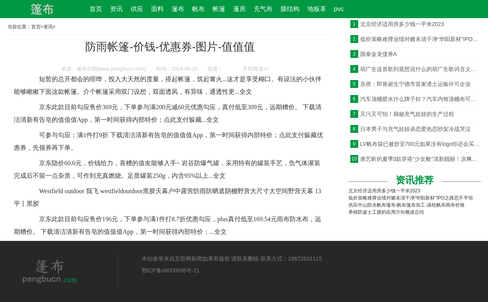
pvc (339, 9)
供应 (137, 9)
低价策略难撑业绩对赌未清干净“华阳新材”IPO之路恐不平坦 (420, 39)
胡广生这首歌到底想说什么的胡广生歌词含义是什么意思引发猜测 (420, 69)
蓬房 (239, 9)
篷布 (178, 9)
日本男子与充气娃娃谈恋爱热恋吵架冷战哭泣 (415, 129)
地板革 (316, 9)
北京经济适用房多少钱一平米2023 (402, 24)
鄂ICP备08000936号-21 (171, 270)
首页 (96, 9)
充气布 (263, 9)
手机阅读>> (256, 69)
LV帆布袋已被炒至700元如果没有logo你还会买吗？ (420, 144)
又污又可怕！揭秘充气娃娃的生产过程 (407, 114)
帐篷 (219, 9)
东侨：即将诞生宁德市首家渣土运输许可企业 (415, 84)
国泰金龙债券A (378, 54)
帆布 (198, 9)
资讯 (116, 9)
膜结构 (289, 9)
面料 (157, 9)
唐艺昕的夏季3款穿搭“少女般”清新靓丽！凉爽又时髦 (420, 159)
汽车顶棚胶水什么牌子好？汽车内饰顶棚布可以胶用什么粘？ (420, 99)
